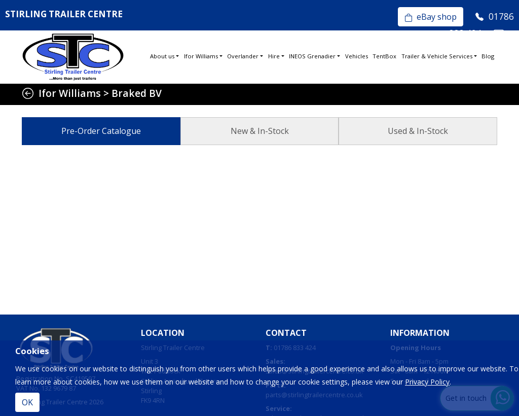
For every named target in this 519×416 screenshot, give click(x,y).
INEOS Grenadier (312, 56)
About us (162, 56)
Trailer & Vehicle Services (436, 56)
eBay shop (430, 16)
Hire (274, 56)
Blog (487, 56)
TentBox (384, 56)
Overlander (242, 56)
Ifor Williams (201, 56)
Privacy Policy (427, 382)
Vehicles (356, 56)
